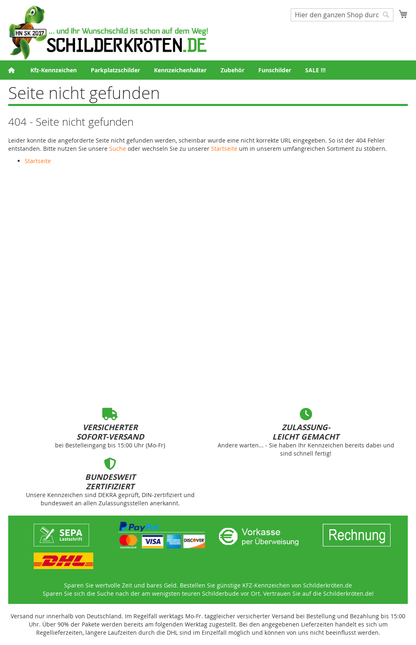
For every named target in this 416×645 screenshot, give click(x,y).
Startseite (224, 148)
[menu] (208, 70)
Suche (117, 148)
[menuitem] (53, 70)
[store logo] (108, 32)
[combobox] (342, 14)
